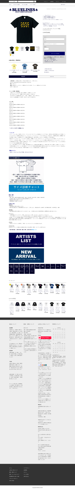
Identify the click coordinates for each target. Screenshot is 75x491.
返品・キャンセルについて (14, 474)
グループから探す (24, 4)
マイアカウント (26, 467)
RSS (10, 480)
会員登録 (51, 1)
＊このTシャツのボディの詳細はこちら (16, 128)
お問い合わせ (62, 4)
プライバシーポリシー (13, 478)
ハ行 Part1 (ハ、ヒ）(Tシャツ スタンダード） (49, 18)
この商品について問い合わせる (48, 70)
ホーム (10, 4)
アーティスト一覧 (47, 19)
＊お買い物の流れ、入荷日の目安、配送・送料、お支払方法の (23, 229)
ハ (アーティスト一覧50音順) (55, 19)
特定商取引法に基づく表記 (14, 476)
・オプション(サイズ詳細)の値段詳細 (50, 59)
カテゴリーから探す (16, 4)
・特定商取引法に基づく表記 (48, 61)
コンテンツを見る (31, 4)
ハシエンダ (60, 19)
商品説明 (23, 76)
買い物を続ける (46, 72)
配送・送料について (13, 472)
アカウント (45, 1)
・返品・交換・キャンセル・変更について (50, 60)
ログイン (57, 1)
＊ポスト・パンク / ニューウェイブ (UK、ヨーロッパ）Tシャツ (21, 152)
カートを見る (26, 474)
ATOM (13, 480)
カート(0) (63, 1)
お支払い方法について (13, 470)
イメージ (52, 76)
